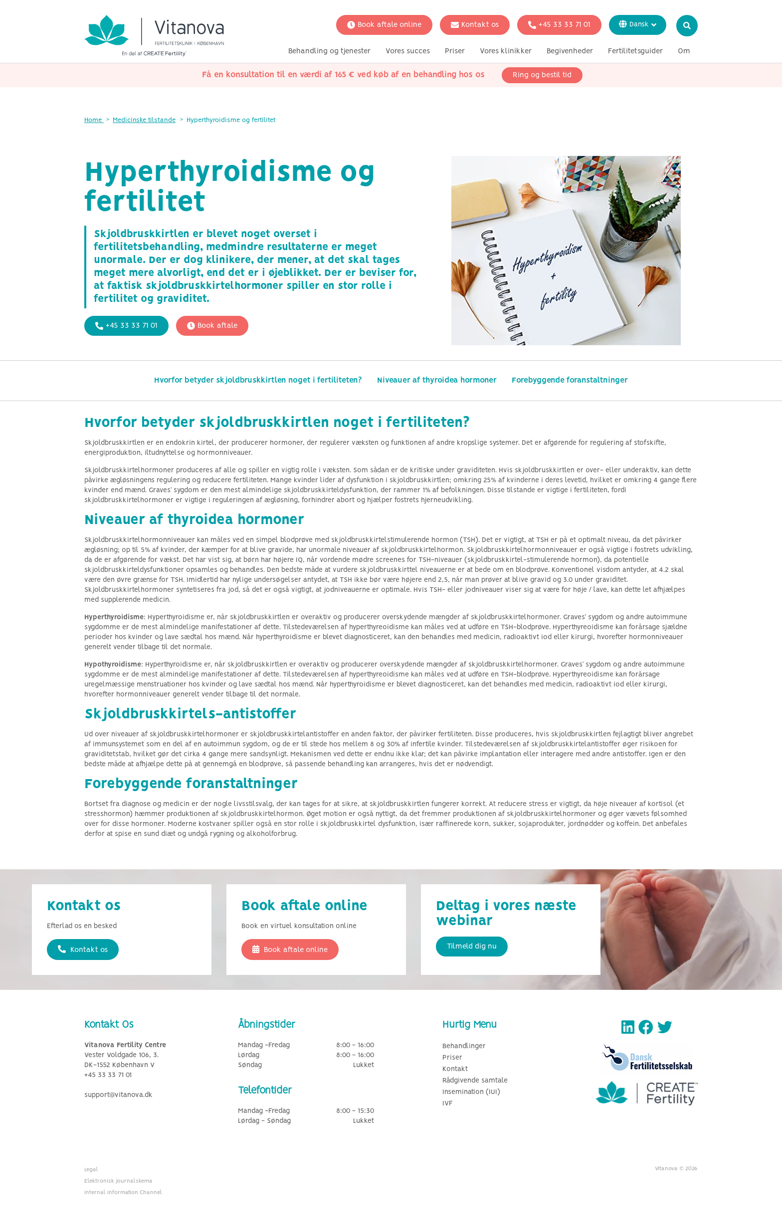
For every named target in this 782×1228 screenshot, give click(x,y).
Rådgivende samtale (475, 1081)
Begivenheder (570, 51)
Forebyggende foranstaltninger (570, 380)
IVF (447, 1103)
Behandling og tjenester (329, 51)
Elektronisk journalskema (118, 1181)
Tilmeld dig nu (472, 947)
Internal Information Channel (123, 1193)
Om (684, 51)
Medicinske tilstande (144, 120)
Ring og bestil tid (542, 75)
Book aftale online (384, 25)
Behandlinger (464, 1046)
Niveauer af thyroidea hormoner (437, 380)
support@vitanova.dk (118, 1095)
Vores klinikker (506, 51)
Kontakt (455, 1069)
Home (94, 120)
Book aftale (212, 326)
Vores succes (408, 51)
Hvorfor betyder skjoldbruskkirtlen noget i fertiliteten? (258, 380)
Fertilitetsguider (635, 51)
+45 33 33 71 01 (559, 25)
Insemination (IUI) (471, 1092)
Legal (91, 1170)
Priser (455, 51)
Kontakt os (475, 25)
